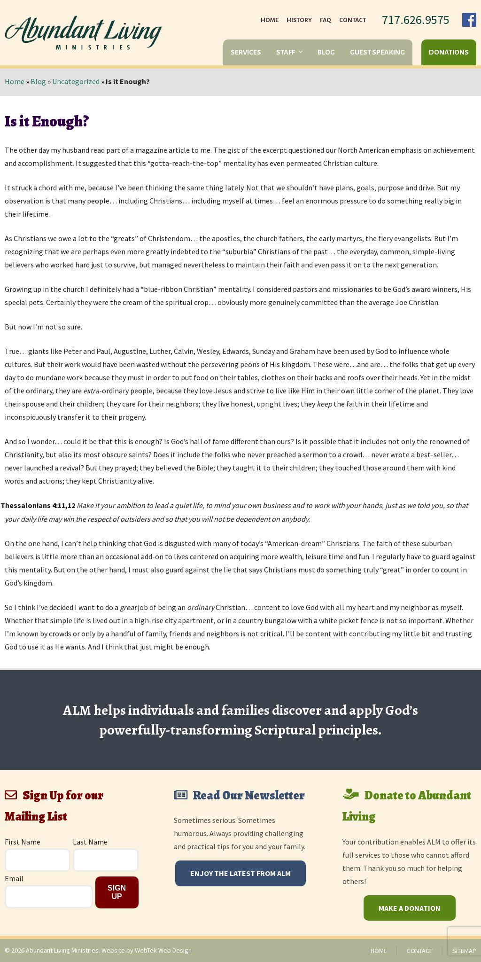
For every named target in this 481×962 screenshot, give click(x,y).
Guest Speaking (377, 52)
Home (270, 20)
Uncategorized (76, 81)
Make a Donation (410, 908)
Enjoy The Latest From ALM (240, 873)
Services (246, 52)
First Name (22, 841)
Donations (449, 52)
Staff (285, 52)
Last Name (90, 841)
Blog (326, 52)
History (299, 20)
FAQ (325, 20)
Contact (352, 20)
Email (14, 878)
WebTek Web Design (163, 950)
